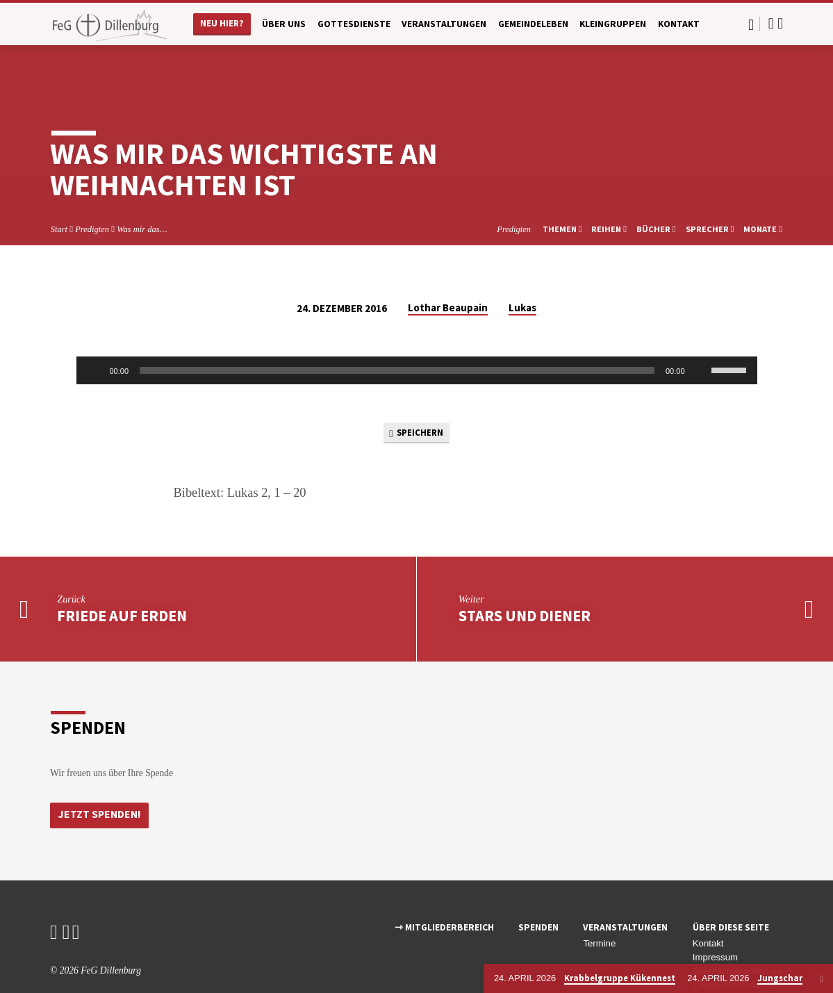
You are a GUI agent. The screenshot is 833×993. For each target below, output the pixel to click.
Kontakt (679, 24)
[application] (416, 329)
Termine (599, 906)
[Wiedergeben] (94, 329)
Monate (762, 187)
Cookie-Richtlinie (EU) (738, 947)
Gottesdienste (353, 24)
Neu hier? (222, 23)
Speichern (416, 392)
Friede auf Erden (122, 577)
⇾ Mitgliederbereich (444, 890)
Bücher (656, 187)
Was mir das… (142, 187)
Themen (562, 187)
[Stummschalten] (700, 329)
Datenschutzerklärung (737, 933)
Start (59, 187)
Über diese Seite (731, 890)
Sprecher (710, 187)
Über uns (284, 24)
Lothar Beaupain (448, 265)
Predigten (92, 187)
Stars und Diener (525, 577)
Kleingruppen (612, 24)
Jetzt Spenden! (101, 778)
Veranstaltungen (444, 24)
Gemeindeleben (533, 24)
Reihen (609, 187)
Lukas (522, 265)
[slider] (397, 328)
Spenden (538, 890)
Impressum (715, 920)
